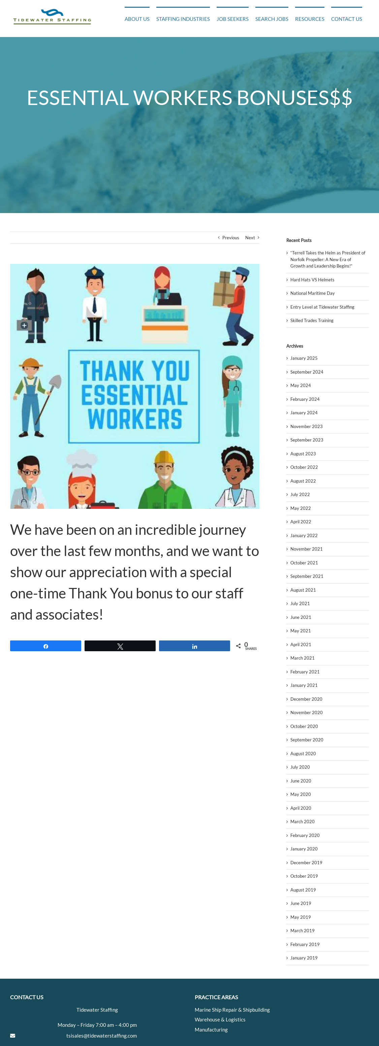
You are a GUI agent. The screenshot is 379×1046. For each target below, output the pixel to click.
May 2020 (300, 794)
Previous (230, 237)
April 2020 (300, 808)
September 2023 (306, 440)
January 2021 (304, 685)
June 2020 (300, 780)
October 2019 (304, 876)
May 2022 (300, 508)
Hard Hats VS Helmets (312, 279)
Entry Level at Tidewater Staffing (322, 307)
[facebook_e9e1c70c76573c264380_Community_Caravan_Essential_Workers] (134, 386)
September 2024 (306, 372)
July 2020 (300, 767)
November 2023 (306, 426)
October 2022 (304, 467)
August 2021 (303, 590)
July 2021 (300, 603)
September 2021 (306, 576)
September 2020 (306, 739)
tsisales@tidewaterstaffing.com (101, 1036)
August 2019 (303, 890)
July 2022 (300, 494)
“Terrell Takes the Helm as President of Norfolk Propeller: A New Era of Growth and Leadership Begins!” (327, 259)
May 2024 (300, 385)
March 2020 (302, 821)
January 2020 (304, 848)
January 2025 (304, 358)
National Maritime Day (312, 293)
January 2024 (304, 412)
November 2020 (306, 712)
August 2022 (303, 481)
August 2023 (303, 453)
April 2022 (300, 521)
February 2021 (305, 671)
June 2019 (300, 903)
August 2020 (303, 753)
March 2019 (302, 930)
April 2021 (300, 644)
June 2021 (300, 617)
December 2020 (306, 699)
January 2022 (304, 535)
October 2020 (304, 726)
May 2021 (300, 630)
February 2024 (305, 399)
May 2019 (300, 917)
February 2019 (305, 944)
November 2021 (306, 549)
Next (250, 237)
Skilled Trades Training (312, 320)
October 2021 (304, 562)
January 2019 (304, 958)
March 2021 (302, 658)
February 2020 (305, 835)
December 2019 (306, 862)
